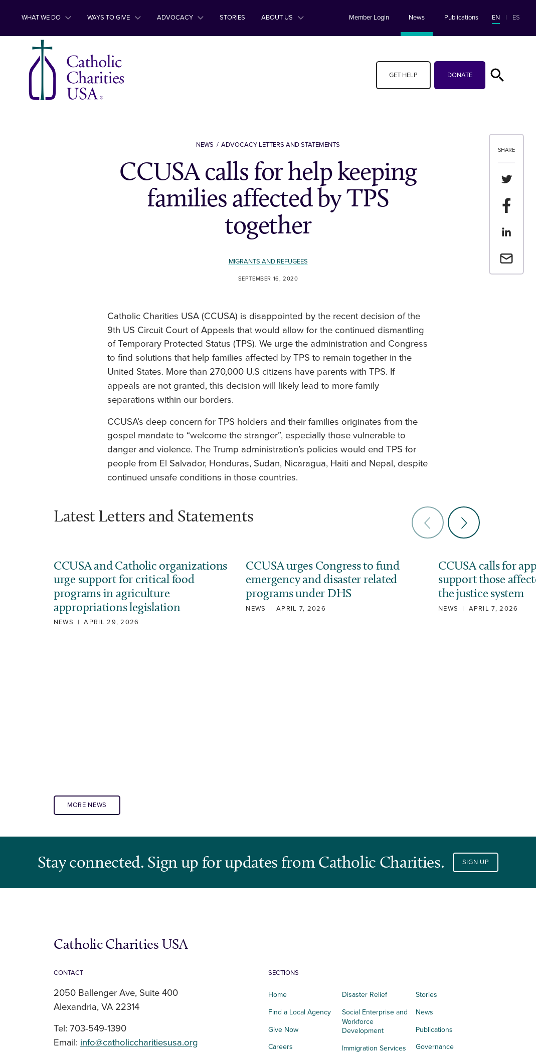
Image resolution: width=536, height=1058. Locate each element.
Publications (461, 18)
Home (277, 856)
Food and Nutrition (297, 943)
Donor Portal (435, 961)
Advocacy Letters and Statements (280, 145)
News (417, 18)
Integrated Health (295, 961)
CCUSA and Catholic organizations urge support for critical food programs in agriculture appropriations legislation (129, 593)
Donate (459, 75)
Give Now (283, 891)
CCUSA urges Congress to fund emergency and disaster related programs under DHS (318, 579)
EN (496, 18)
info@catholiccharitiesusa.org (139, 904)
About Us (282, 18)
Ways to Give (113, 18)
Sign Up (475, 724)
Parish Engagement (372, 954)
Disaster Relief (364, 856)
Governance (435, 908)
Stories (232, 18)
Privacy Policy (437, 943)
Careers (280, 908)
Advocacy (180, 18)
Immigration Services (374, 910)
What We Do (46, 18)
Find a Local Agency (299, 873)
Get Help (403, 75)
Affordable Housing (298, 926)
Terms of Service (441, 926)
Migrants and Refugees (268, 261)
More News (87, 667)
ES (516, 18)
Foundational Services (362, 932)
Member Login (369, 18)
